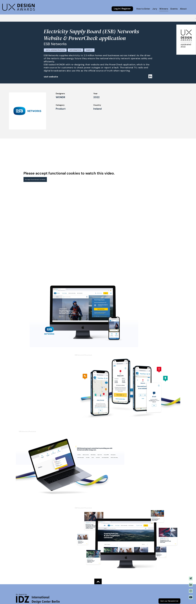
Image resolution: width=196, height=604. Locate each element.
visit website (51, 77)
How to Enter (143, 9)
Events (174, 9)
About (183, 9)
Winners (163, 9)
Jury (154, 9)
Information (75, 50)
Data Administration (55, 50)
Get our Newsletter (169, 601)
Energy (89, 50)
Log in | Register (122, 9)
